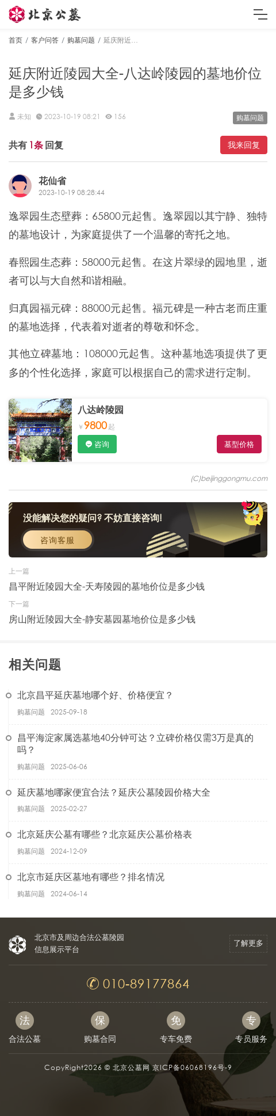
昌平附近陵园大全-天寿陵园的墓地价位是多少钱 (107, 586)
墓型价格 (239, 444)
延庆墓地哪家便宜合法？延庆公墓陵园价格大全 (113, 792)
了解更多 (248, 943)
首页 (15, 40)
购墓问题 (81, 40)
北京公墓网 (131, 1067)
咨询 (101, 444)
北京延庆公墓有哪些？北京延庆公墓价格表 (104, 834)
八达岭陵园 (101, 409)
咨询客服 (57, 539)
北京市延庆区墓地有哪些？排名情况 (90, 876)
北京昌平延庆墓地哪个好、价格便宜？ (95, 695)
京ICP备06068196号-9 (192, 1067)
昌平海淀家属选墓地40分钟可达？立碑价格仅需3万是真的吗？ (135, 743)
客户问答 (45, 40)
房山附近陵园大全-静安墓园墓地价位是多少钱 (102, 619)
